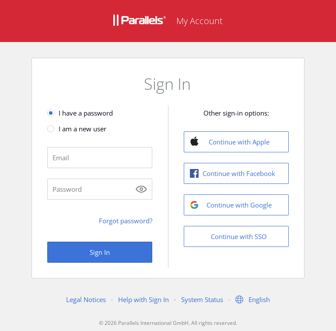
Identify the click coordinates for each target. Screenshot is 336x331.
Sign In (100, 252)
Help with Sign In (143, 299)
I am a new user (82, 128)
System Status (202, 299)
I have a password (86, 113)
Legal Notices (86, 299)
